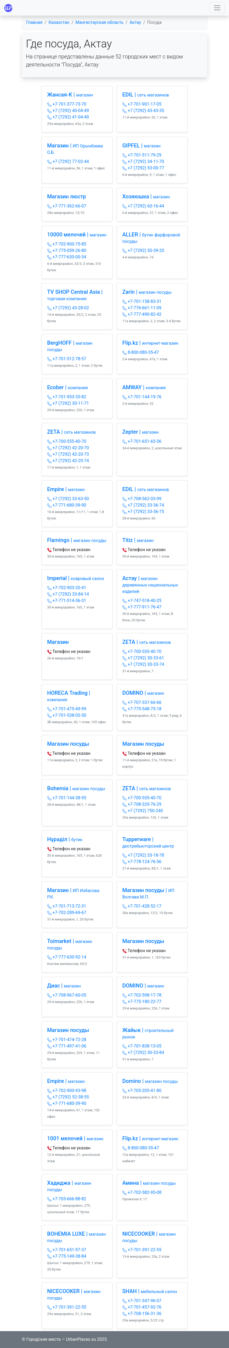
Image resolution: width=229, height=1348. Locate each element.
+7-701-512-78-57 (66, 358)
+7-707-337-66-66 (142, 702)
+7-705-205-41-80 (142, 1090)
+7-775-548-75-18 (142, 708)
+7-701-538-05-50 (66, 715)
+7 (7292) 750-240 (142, 810)
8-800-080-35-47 (140, 352)
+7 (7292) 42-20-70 (68, 447)
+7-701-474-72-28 (66, 1039)
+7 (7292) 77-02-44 (68, 161)
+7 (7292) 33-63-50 (68, 498)
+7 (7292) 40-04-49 (68, 110)
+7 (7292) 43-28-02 (68, 307)
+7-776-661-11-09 (142, 307)
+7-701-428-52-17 (142, 906)
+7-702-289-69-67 (66, 912)
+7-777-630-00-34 (66, 256)
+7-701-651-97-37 (66, 1249)
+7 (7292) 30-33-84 (143, 1052)
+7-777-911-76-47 (142, 607)
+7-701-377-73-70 (66, 104)
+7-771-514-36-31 (66, 600)
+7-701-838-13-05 (142, 1046)
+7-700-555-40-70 (66, 441)
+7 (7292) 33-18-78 (143, 855)
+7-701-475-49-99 (66, 708)
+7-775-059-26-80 (66, 250)
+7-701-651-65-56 (142, 441)
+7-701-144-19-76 (142, 396)
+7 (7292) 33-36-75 (143, 511)
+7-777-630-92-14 (66, 957)
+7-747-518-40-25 (142, 600)
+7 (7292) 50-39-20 (143, 250)
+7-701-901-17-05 (142, 104)
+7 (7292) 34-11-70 (143, 161)
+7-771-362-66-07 (66, 206)
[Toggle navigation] (217, 7)
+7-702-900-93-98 (66, 1090)
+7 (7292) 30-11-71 (68, 403)
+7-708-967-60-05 (66, 995)
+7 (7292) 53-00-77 (143, 167)
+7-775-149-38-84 (66, 1256)
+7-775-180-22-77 (142, 1001)
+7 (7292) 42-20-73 (68, 454)
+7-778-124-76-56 (142, 861)
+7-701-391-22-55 (142, 1249)
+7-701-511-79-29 (142, 155)
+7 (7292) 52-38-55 (68, 1097)
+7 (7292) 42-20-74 (68, 460)
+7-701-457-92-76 (142, 1307)
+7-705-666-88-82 (66, 1198)
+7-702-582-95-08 (142, 1192)
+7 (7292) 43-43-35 (143, 110)
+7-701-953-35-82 (66, 396)
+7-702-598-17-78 (142, 995)
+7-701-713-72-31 (66, 906)
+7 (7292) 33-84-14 (68, 594)
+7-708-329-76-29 (142, 804)
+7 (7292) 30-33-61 (143, 657)
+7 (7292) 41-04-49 (68, 117)
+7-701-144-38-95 (66, 797)
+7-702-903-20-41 (66, 587)
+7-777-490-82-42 (142, 314)
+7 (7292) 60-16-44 (143, 206)
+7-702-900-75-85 (66, 244)
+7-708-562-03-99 (142, 498)
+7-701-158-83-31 (142, 301)
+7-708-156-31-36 (142, 1313)
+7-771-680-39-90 (66, 505)
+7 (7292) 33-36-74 (143, 505)
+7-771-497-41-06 (66, 1046)
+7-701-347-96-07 (142, 1300)
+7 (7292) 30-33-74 (143, 664)
